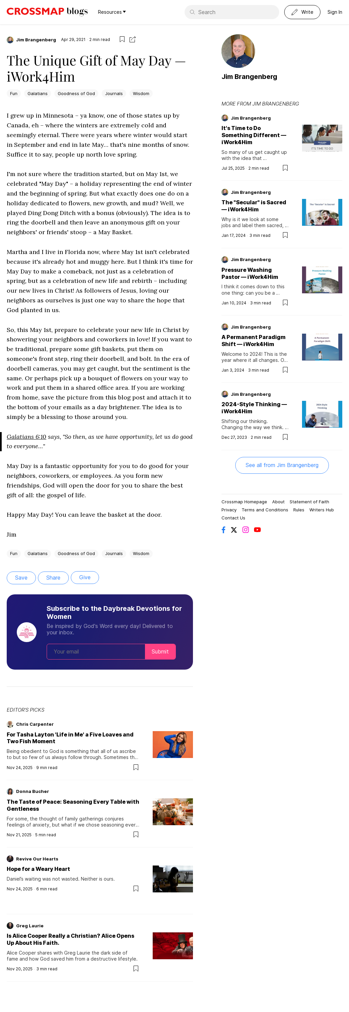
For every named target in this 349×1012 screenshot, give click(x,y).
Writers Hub (321, 509)
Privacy (229, 509)
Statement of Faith (309, 501)
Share (53, 577)
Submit (160, 651)
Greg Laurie (30, 925)
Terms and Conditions (265, 509)
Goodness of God (76, 93)
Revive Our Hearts (37, 858)
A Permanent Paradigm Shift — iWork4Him (253, 340)
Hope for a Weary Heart (38, 869)
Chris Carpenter (35, 724)
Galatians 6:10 (26, 436)
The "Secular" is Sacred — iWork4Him (253, 206)
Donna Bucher (32, 791)
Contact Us (233, 517)
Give (85, 577)
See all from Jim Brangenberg (282, 465)
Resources (112, 12)
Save (21, 577)
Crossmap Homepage (244, 501)
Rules (298, 509)
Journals (114, 93)
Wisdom (141, 93)
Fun (13, 93)
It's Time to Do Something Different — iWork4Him (253, 135)
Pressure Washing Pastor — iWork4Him (249, 273)
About (278, 501)
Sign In (335, 12)
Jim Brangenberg (36, 39)
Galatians (38, 93)
